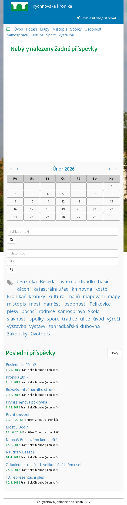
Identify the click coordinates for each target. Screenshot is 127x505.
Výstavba (66, 35)
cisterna (67, 281)
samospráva (71, 311)
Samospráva (17, 35)
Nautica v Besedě (20, 452)
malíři (73, 296)
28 (94, 217)
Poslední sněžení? (21, 364)
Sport (51, 35)
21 (94, 209)
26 (63, 217)
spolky (37, 319)
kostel (101, 289)
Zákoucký (17, 334)
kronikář (16, 296)
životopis (40, 334)
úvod (98, 319)
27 (78, 217)
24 (31, 217)
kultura (56, 296)
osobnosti (75, 304)
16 (15, 209)
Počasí (31, 29)
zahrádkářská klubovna (74, 326)
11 (47, 201)
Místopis (59, 29)
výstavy (37, 326)
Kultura (37, 35)
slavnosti (17, 319)
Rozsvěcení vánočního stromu (31, 389)
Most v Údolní (18, 427)
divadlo (87, 281)
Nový (114, 353)
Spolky (76, 29)
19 (63, 209)
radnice (47, 311)
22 (111, 209)
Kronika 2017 (17, 377)
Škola (94, 311)
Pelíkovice (100, 304)
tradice (69, 319)
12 (63, 201)
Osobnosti (93, 29)
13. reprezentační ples (25, 477)
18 (47, 209)
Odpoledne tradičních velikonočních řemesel (43, 464)
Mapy (44, 29)
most (34, 304)
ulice (85, 319)
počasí (28, 311)
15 (111, 201)
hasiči (104, 281)
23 (15, 217)
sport (53, 319)
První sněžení (17, 414)
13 (78, 201)
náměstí (52, 304)
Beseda (48, 281)
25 (47, 217)
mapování (94, 296)
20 (78, 209)
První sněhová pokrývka (26, 402)
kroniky (37, 296)
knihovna (82, 289)
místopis (16, 304)
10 (31, 201)
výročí (113, 319)
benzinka (27, 281)
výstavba (16, 326)
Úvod (18, 29)
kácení (23, 289)
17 (31, 209)
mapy (114, 296)
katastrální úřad (51, 289)
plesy (12, 311)
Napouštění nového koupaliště (31, 439)
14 (94, 201)
